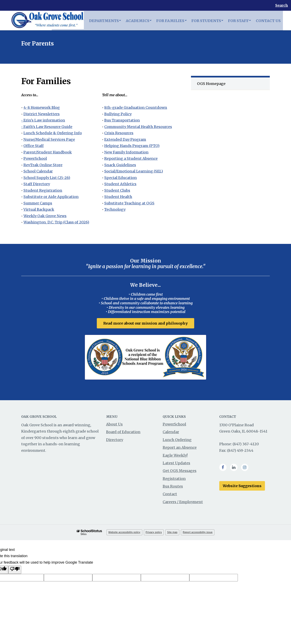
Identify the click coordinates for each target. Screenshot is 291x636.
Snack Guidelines (120, 165)
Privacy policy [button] (154, 533)
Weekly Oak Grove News (44, 216)
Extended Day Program (125, 139)
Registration (174, 479)
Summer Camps (37, 203)
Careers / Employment (183, 502)
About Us (114, 425)
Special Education (120, 177)
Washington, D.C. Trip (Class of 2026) (56, 222)
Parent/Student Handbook (47, 152)
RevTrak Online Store (42, 165)
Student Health (118, 196)
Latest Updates (176, 463)
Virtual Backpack (38, 209)
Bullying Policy (118, 114)
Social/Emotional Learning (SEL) (133, 171)
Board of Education (123, 432)
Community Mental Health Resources (138, 126)
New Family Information (126, 152)
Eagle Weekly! (175, 456)
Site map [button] (172, 533)
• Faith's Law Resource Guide (46, 126)
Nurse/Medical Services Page (49, 139)
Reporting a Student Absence (131, 158)
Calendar (171, 432)
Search (281, 5)
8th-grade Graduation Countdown (135, 107)
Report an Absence (180, 448)
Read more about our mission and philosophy (145, 323)
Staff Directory (36, 184)
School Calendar (38, 171)
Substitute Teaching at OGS (129, 203)
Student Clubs (117, 190)
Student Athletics (120, 184)
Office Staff (33, 145)
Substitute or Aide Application (51, 196)
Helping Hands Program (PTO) (131, 145)
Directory (114, 440)
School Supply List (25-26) (46, 177)
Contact (170, 494)
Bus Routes (173, 487)
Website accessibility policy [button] (124, 533)
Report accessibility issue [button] (198, 533)
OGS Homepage (211, 83)
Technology (114, 209)
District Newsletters (41, 114)
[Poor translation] (14, 570)
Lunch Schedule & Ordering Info (52, 133)
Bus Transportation (122, 120)
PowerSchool (35, 158)
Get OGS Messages (179, 471)
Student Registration (42, 190)
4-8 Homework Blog (41, 107)
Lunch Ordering (177, 440)
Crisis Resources (118, 133)
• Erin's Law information (43, 120)
